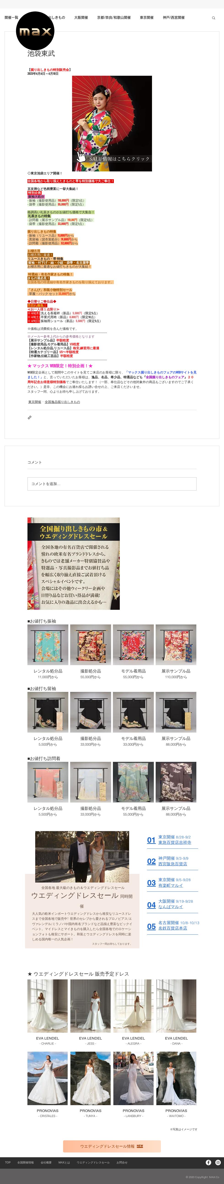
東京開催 (34, 402)
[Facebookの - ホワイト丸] (208, 1162)
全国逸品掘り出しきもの (62, 402)
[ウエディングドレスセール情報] (112, 1146)
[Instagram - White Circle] (218, 1162)
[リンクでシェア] (29, 417)
